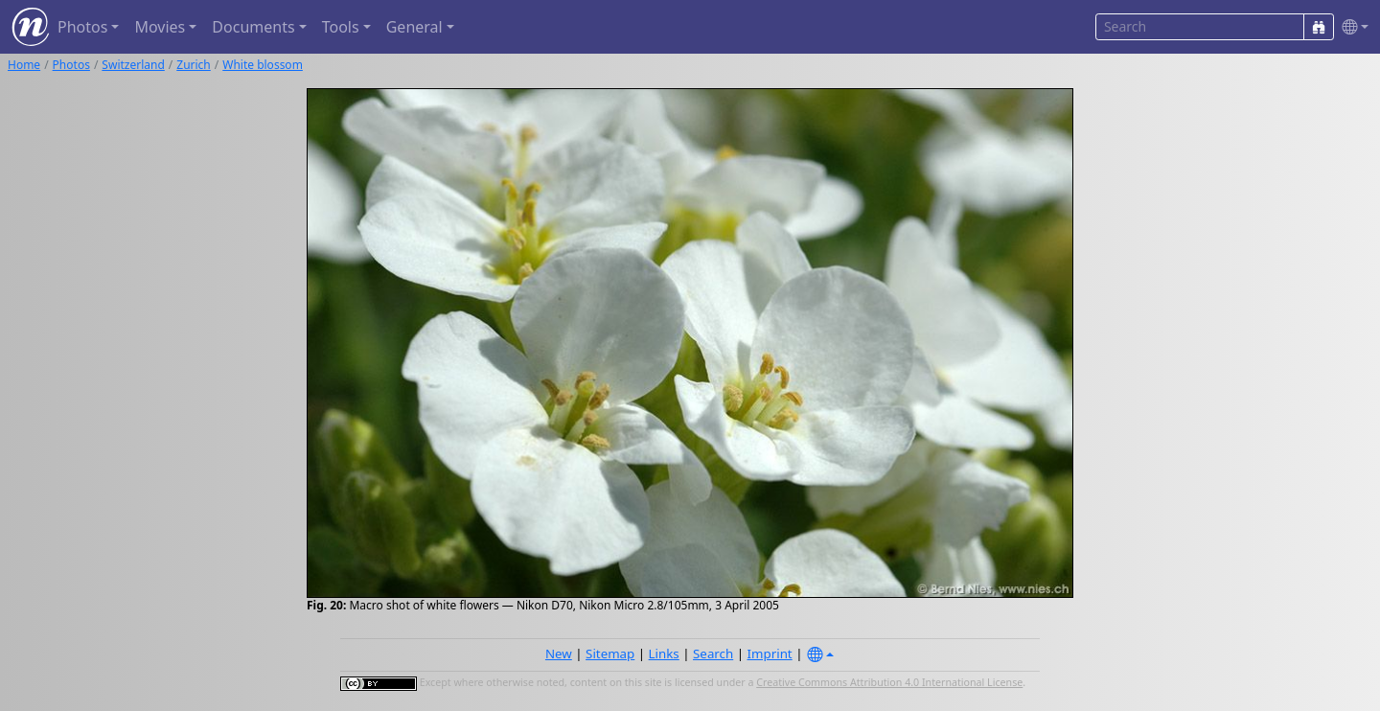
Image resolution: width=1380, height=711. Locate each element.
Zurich (193, 65)
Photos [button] (82, 26)
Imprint (770, 653)
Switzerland (133, 65)
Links (664, 653)
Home (24, 65)
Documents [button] (253, 26)
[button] (1351, 27)
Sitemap (610, 653)
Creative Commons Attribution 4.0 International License (889, 682)
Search (713, 653)
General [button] (414, 26)
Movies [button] (159, 26)
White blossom (262, 65)
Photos (71, 65)
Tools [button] (340, 26)
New (558, 653)
